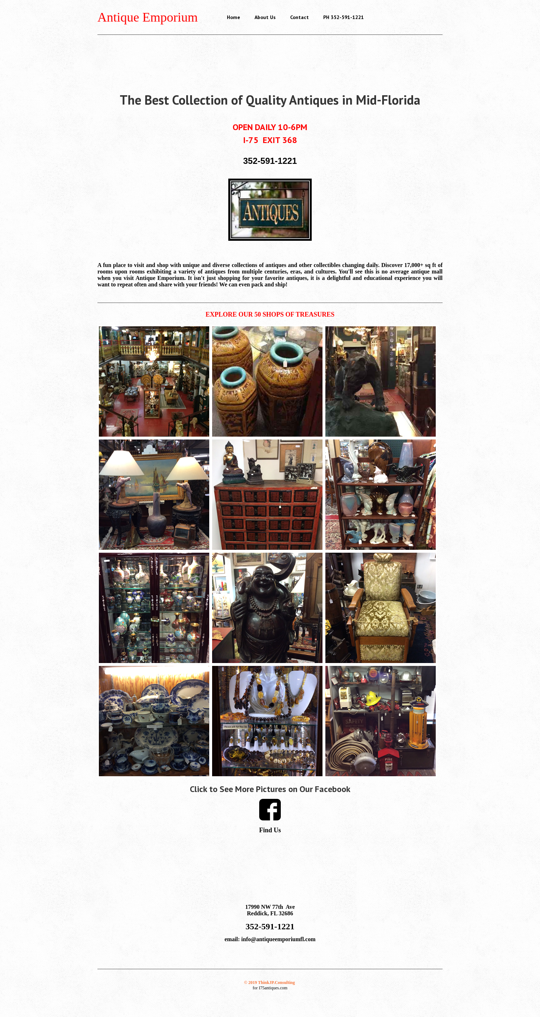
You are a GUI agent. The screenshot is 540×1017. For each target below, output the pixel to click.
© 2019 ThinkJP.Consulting (269, 982)
